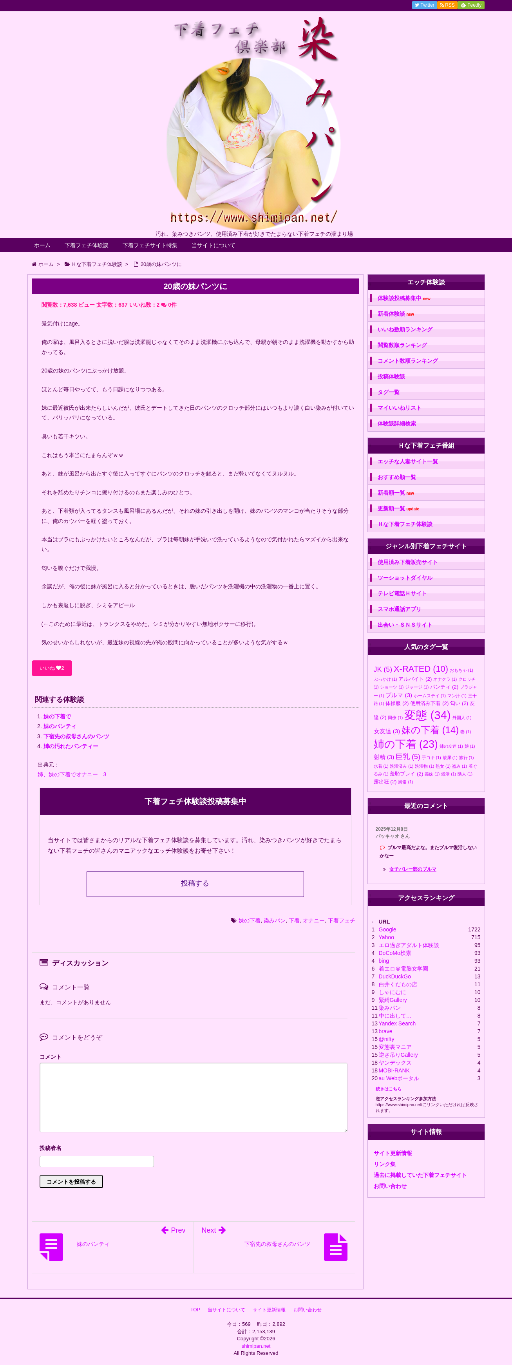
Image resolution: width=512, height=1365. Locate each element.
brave (386, 1031)
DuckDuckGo (395, 976)
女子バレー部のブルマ (412, 869)
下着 (294, 920)
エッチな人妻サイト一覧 (408, 461)
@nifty (386, 1039)
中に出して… (395, 1015)
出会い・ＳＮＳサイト (405, 624)
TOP (195, 1310)
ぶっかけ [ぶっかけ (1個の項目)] (385, 679)
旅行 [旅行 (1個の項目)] (466, 757)
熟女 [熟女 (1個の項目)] (443, 766)
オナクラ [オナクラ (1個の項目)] (445, 679)
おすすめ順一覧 (397, 477)
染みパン (275, 920)
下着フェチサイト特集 (150, 245)
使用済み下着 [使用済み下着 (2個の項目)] (429, 703)
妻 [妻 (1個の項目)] (465, 731)
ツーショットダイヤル (405, 577)
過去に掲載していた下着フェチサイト (420, 1175)
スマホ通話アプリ (400, 609)
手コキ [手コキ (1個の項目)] (431, 757)
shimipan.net (256, 1346)
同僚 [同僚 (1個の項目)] (395, 717)
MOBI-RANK (394, 1070)
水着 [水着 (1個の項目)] (381, 766)
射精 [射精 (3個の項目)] (384, 757)
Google (387, 929)
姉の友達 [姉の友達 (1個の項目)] (451, 746)
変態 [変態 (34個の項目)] (427, 715)
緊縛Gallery (393, 1000)
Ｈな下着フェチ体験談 (405, 524)
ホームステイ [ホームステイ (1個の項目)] (430, 695)
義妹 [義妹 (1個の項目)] (432, 774)
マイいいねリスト (400, 407)
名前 (193, 1149)
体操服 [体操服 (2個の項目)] (397, 703)
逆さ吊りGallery (398, 1055)
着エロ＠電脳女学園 (403, 968)
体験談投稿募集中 (404, 298)
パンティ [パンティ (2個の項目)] (444, 687)
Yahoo (386, 937)
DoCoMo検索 (395, 953)
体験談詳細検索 (397, 423)
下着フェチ (341, 920)
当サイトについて (213, 245)
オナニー (314, 920)
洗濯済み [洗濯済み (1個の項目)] (401, 766)
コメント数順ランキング (408, 360)
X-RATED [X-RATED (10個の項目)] (421, 669)
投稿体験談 (391, 376)
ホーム (42, 245)
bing (384, 961)
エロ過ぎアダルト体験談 (409, 945)
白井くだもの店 (398, 984)
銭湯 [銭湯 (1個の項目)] (448, 774)
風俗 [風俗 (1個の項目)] (405, 781)
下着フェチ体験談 (87, 245)
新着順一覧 (396, 493)
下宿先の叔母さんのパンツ (76, 736)
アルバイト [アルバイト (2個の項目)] (415, 679)
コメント (51, 1057)
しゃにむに (392, 992)
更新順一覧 (399, 509)
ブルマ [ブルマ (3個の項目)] (398, 695)
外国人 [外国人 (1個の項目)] (462, 717)
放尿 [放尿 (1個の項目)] (450, 757)
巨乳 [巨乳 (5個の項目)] (408, 757)
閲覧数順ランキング (402, 345)
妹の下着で (57, 716)
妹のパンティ (59, 726)
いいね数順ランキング (405, 329)
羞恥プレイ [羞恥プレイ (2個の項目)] (406, 774)
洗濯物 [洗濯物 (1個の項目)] (424, 766)
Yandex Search (397, 1023)
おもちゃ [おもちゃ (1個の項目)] (461, 670)
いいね (52, 668)
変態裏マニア (395, 1047)
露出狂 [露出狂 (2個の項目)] (385, 782)
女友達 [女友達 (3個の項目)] (387, 731)
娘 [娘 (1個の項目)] (470, 746)
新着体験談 (396, 314)
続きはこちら (389, 1089)
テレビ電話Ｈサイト (402, 593)
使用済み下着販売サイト (408, 562)
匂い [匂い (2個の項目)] (459, 703)
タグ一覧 (389, 392)
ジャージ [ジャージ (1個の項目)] (417, 687)
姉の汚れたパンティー (70, 746)
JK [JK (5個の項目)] (383, 669)
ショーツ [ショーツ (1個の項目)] (391, 687)
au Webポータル (399, 1078)
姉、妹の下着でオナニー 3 (72, 774)
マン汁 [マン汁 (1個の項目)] (457, 695)
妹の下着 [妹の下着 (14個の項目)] (430, 730)
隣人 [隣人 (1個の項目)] (465, 774)
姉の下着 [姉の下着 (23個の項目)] (406, 744)
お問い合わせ (390, 1186)
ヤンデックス (395, 1062)
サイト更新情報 (393, 1153)
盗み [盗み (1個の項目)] (459, 766)
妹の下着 (250, 920)
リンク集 (385, 1164)
